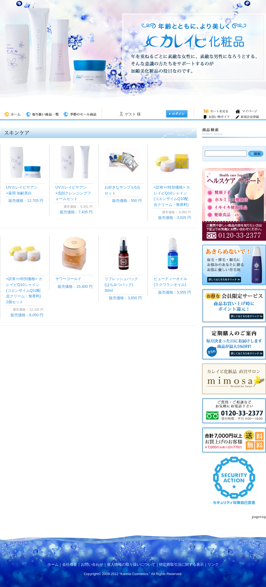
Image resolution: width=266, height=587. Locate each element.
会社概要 (69, 564)
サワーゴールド (68, 279)
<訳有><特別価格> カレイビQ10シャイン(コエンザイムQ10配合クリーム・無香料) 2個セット (25, 290)
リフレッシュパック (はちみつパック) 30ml (123, 284)
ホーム (53, 564)
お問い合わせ (92, 564)
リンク (213, 564)
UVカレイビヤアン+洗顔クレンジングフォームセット (73, 193)
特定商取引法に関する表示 (181, 564)
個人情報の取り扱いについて (131, 564)
